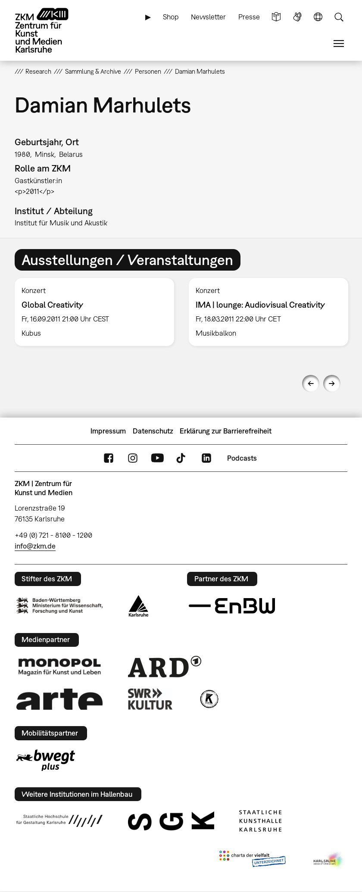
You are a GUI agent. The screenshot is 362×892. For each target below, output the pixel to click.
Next (331, 383)
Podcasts (242, 458)
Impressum (108, 431)
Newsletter (208, 16)
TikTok (181, 458)
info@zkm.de (35, 546)
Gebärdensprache (297, 17)
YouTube (157, 458)
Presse (249, 16)
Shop (171, 16)
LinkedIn (206, 458)
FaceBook (108, 458)
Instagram (132, 458)
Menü (338, 43)
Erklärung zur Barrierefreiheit (226, 431)
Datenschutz (153, 431)
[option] (94, 312)
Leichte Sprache (276, 17)
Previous (310, 383)
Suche (338, 17)
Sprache (318, 17)
